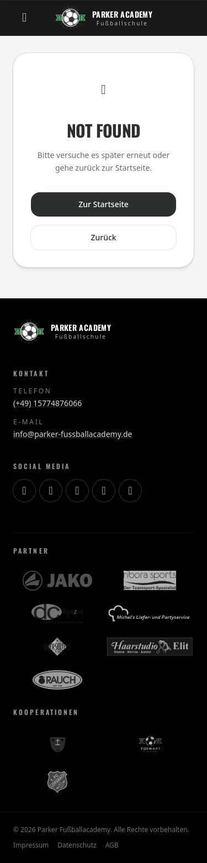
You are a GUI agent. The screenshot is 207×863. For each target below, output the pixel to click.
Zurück (103, 237)
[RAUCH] (57, 680)
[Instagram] (24, 491)
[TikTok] (51, 491)
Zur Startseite (103, 204)
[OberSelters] (57, 647)
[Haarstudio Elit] (150, 647)
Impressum (31, 845)
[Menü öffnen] (24, 18)
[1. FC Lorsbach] (57, 781)
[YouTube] (77, 491)
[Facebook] (104, 491)
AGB (112, 845)
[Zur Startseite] (103, 17)
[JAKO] (57, 580)
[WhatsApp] (130, 491)
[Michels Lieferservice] (149, 613)
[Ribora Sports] (150, 580)
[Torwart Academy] (150, 744)
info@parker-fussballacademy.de (72, 434)
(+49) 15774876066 (47, 403)
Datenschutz (76, 845)
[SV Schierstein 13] (57, 744)
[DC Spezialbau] (57, 613)
